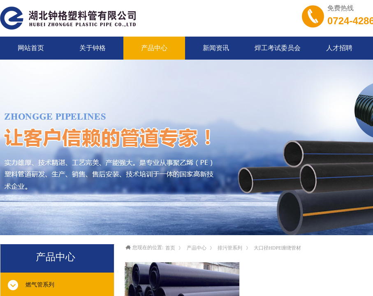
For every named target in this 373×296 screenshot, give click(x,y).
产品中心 (196, 248)
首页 (170, 248)
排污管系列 (230, 248)
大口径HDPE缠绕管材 (277, 248)
